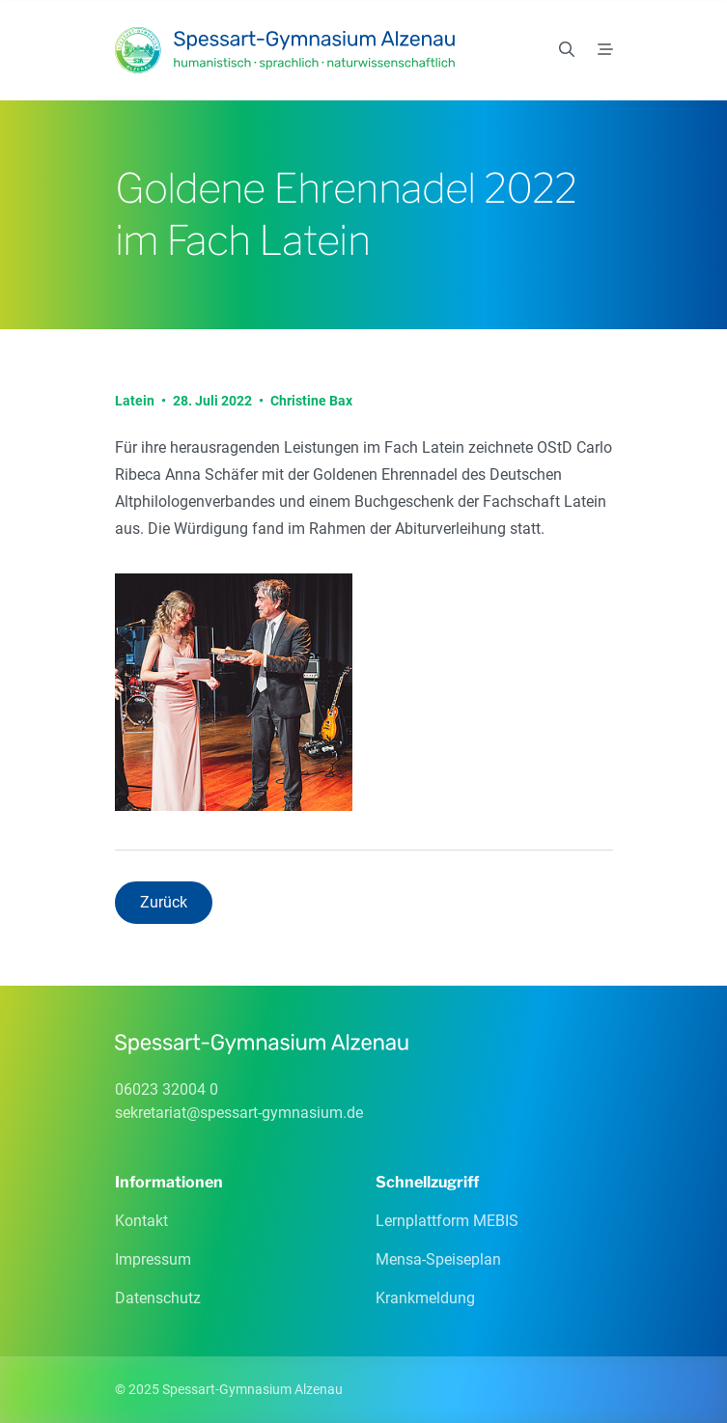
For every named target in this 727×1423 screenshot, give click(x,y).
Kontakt (141, 1221)
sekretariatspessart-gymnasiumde (239, 1112)
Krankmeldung (425, 1298)
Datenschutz (158, 1298)
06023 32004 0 (166, 1089)
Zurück (163, 902)
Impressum (153, 1259)
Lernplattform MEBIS (447, 1221)
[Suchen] (566, 50)
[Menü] (605, 50)
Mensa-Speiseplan (438, 1259)
